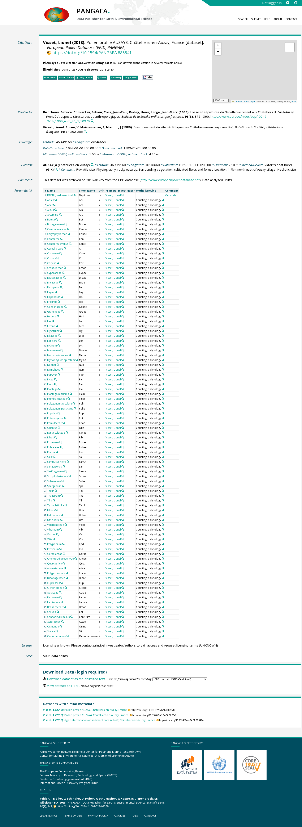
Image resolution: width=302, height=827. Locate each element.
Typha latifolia (55, 505)
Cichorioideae (55, 588)
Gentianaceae (55, 307)
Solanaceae (54, 481)
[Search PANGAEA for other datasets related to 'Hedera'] (58, 316)
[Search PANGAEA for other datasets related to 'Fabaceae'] (60, 597)
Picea (50, 379)
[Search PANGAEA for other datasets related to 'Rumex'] (57, 452)
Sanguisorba (54, 466)
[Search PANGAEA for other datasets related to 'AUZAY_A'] (92, 164)
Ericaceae (53, 282)
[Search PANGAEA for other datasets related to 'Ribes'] (55, 437)
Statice (51, 631)
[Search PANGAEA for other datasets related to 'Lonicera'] (59, 340)
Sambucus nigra (56, 462)
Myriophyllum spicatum (61, 360)
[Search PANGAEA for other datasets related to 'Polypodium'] (63, 544)
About (277, 19)
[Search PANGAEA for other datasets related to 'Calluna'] (58, 612)
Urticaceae (53, 515)
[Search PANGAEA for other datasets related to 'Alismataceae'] (65, 568)
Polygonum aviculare (59, 403)
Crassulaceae (55, 268)
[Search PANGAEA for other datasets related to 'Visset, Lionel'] (122, 195)
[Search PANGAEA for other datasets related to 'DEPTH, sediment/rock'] (75, 195)
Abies (50, 200)
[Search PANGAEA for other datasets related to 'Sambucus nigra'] (68, 461)
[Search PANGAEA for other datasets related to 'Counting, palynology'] (163, 200)
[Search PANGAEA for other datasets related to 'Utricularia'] (61, 520)
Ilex (49, 321)
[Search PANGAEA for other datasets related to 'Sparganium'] (63, 486)
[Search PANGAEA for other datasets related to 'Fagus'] (56, 292)
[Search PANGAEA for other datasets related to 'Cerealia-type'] (65, 248)
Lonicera (52, 341)
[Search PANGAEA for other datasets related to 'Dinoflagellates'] (67, 578)
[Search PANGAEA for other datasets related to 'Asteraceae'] (62, 621)
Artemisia (53, 214)
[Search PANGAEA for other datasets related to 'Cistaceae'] (60, 253)
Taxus (50, 491)
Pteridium (53, 549)
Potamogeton (55, 418)
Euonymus (53, 287)
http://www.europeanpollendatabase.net (170, 180)
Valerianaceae (55, 525)
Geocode (170, 195)
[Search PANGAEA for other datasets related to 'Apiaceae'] (60, 592)
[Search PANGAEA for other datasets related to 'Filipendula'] (62, 297)
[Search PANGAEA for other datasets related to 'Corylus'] (58, 263)
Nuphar (51, 365)
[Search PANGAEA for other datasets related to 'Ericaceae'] (60, 282)
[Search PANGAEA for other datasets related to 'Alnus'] (55, 210)
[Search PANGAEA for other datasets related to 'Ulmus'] (56, 510)
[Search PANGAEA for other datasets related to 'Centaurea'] (61, 239)
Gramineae (53, 311)
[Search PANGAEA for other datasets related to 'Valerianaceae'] (66, 524)
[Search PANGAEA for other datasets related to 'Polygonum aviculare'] (74, 403)
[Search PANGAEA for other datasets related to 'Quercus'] (59, 427)
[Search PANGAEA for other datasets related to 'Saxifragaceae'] (65, 471)
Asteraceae (54, 621)
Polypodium (54, 544)
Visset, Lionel (57, 42)
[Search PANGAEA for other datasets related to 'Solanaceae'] (62, 481)
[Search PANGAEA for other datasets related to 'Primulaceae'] (63, 423)
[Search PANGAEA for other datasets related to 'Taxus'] (56, 491)
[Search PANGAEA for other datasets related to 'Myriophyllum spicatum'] (77, 360)
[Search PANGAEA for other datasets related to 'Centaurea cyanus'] (70, 243)
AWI (293, 101)
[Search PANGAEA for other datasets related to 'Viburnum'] (60, 529)
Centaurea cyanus (57, 244)
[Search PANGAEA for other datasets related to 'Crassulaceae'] (65, 268)
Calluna (51, 612)
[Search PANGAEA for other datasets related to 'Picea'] (55, 379)
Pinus (50, 384)
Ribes (50, 437)
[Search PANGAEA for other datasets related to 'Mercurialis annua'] (70, 355)
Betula (51, 219)
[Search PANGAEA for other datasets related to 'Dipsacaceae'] (64, 277)
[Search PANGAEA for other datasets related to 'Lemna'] (57, 326)
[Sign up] (287, 2)
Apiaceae (52, 592)
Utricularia (53, 520)
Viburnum (53, 529)
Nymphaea (53, 369)
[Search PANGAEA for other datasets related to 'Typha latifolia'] (66, 505)
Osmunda (53, 626)
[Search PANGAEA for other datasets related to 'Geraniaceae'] (64, 554)
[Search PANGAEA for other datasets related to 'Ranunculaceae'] (67, 432)
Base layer (249, 101)
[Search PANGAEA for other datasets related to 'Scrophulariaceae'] (70, 476)
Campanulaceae (56, 229)
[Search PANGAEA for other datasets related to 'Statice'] (57, 631)
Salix (49, 457)
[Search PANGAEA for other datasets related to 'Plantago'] (59, 389)
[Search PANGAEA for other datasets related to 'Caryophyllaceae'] (69, 234)
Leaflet (237, 101)
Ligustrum (53, 331)
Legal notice (48, 815)
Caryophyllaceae (57, 234)
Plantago (52, 389)
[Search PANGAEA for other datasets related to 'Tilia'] (54, 500)
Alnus (50, 210)
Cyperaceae (54, 273)
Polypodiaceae (56, 573)
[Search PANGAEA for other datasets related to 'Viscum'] (57, 534)
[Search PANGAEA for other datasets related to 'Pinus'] (55, 384)
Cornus (51, 258)
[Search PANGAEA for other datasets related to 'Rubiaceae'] (61, 447)
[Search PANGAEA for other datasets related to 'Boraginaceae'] (65, 224)
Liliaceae (52, 335)
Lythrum (52, 345)
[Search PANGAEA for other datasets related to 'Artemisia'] (60, 214)
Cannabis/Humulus (58, 617)
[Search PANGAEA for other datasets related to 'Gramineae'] (62, 311)
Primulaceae (54, 423)
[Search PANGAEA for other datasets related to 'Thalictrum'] (61, 495)
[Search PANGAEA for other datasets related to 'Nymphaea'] (62, 369)
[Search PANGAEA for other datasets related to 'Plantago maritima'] (71, 394)
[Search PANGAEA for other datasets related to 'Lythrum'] (58, 345)
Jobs (135, 815)
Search (243, 19)
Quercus (52, 428)
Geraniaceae (54, 554)
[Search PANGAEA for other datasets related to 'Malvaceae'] (61, 350)
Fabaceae (53, 597)
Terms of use (73, 815)
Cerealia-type (55, 248)
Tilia (49, 500)
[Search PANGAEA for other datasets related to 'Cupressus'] (61, 583)
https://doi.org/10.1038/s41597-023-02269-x (84, 806)
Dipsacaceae (54, 278)
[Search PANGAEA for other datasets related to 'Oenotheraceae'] (67, 636)
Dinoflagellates (56, 578)
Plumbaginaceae (57, 399)
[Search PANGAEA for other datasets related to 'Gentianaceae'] (65, 306)
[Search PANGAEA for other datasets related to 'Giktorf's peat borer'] (56, 169)
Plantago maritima (58, 394)
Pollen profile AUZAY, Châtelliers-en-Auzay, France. (85, 710)
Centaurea (53, 239)
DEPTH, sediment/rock (60, 195)
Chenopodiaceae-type (60, 558)
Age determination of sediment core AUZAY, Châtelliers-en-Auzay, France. (99, 720)
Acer (50, 205)
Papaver (52, 374)
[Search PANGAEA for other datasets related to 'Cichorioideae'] (66, 587)
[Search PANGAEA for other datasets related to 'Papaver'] (59, 374)
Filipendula (53, 297)
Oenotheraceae (56, 636)
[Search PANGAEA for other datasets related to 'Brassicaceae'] (65, 607)
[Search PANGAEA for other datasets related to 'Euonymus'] (61, 287)
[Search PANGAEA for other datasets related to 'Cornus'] (57, 258)
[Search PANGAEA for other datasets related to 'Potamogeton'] (65, 418)
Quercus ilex (54, 563)
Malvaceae (53, 350)
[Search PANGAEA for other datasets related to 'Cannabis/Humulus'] (71, 617)
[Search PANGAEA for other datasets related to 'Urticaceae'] (62, 515)
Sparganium (54, 486)
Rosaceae (53, 442)
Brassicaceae (55, 607)
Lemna (51, 326)
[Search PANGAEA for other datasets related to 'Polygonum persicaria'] (75, 408)
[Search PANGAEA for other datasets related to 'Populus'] (58, 413)
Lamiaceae (53, 602)
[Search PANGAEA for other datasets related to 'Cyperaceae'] (63, 273)
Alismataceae (55, 568)
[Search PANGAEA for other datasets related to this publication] (92, 121)
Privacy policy (98, 815)
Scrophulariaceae (57, 476)
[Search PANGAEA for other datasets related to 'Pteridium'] (60, 549)
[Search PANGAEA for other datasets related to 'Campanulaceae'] (68, 229)
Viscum (51, 534)
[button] (218, 46)
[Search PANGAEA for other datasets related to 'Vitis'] (54, 539)
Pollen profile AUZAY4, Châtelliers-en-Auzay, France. (86, 715)
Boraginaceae (55, 224)
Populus (52, 413)
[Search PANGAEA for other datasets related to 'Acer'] (54, 205)
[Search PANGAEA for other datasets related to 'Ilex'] (53, 321)
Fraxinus (52, 302)
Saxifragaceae (55, 471)
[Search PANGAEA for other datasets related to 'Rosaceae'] (60, 442)
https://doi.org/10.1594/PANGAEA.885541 (92, 52)
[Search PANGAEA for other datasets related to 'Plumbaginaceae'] (69, 398)
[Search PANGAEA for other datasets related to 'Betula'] (56, 219)
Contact (291, 19)
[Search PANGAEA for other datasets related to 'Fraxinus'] (59, 301)
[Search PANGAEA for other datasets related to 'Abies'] (56, 200)
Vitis (49, 539)
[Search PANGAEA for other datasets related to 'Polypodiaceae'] (67, 573)
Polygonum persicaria (60, 408)
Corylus (51, 263)
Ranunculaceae (56, 432)
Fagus (50, 292)
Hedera (51, 316)
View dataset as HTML (63, 686)
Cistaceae (53, 253)
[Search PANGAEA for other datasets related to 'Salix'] (54, 457)
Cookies (120, 815)
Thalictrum (53, 495)
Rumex (51, 452)
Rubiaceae (53, 447)
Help (267, 19)
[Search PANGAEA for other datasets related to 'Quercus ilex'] (63, 563)
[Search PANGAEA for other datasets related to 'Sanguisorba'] (64, 466)
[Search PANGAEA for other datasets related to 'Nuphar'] (58, 364)
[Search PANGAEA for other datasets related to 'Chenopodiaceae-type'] (75, 558)
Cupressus (53, 583)
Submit (256, 19)
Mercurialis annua (57, 355)
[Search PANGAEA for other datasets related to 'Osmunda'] (61, 626)
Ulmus (51, 510)
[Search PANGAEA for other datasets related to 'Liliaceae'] (59, 335)
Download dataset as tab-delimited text (76, 679)
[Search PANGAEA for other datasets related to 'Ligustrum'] (61, 331)
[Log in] (295, 2)
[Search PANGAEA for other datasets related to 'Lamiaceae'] (62, 602)
